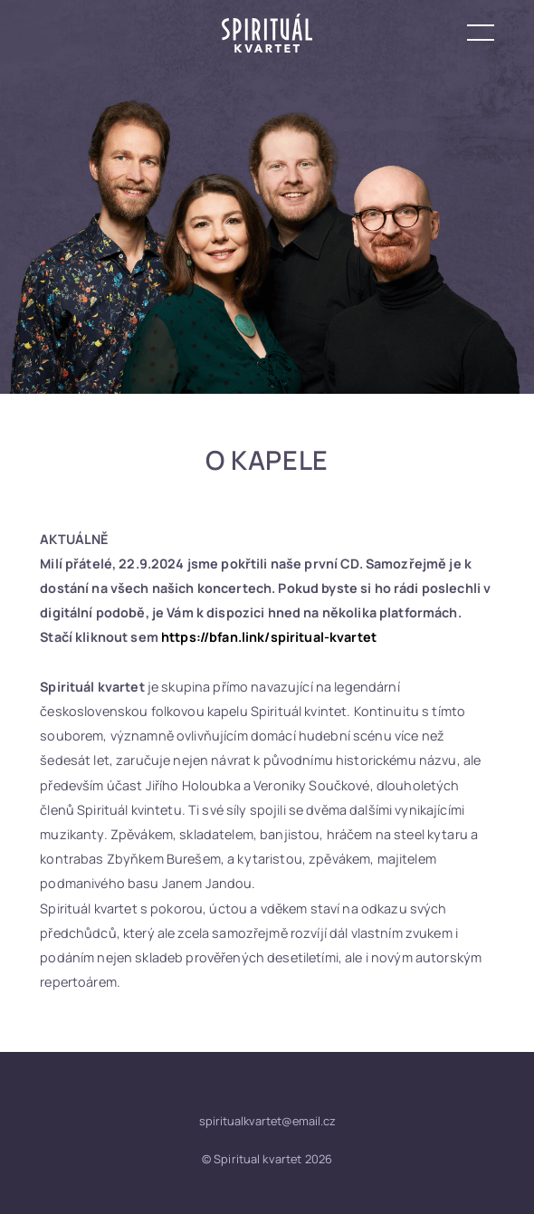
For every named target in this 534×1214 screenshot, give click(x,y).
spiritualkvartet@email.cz (267, 1121)
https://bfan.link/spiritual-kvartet (269, 636)
